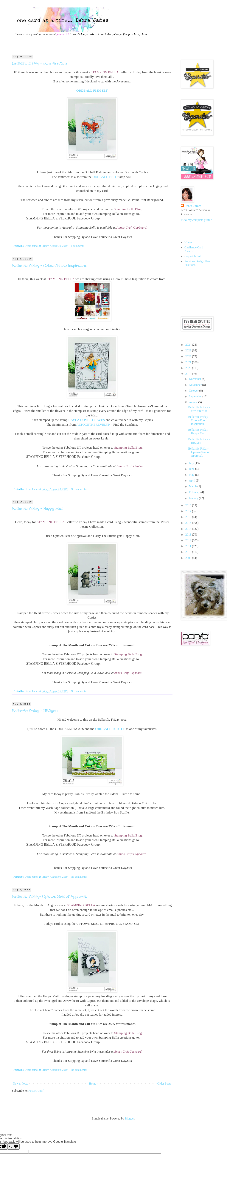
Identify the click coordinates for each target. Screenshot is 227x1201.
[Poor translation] (14, 1146)
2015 (188, 522)
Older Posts (164, 1083)
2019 (188, 373)
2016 (188, 517)
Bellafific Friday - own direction (39, 63)
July (192, 463)
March (193, 486)
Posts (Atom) (36, 1090)
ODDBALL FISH (104, 177)
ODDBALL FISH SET (92, 90)
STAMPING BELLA (105, 72)
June (192, 468)
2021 (188, 362)
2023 (188, 350)
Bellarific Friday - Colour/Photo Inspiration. (49, 265)
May (192, 474)
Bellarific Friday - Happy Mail (37, 508)
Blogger (129, 1118)
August (193, 402)
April (192, 480)
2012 (188, 540)
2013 (188, 534)
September (195, 396)
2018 (188, 505)
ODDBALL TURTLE (110, 729)
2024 (188, 344)
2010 (188, 551)
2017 (188, 511)
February (194, 492)
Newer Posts (20, 1083)
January (194, 498)
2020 (188, 368)
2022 (188, 356)
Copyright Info (193, 256)
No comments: (79, 489)
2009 (188, 557)
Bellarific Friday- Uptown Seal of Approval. (49, 896)
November (195, 384)
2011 (188, 546)
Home (92, 1083)
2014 (188, 528)
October (194, 390)
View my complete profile (196, 220)
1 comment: (77, 245)
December (195, 378)
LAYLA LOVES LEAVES (86, 420)
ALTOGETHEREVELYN (93, 424)
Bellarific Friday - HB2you (35, 710)
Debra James (192, 205)
